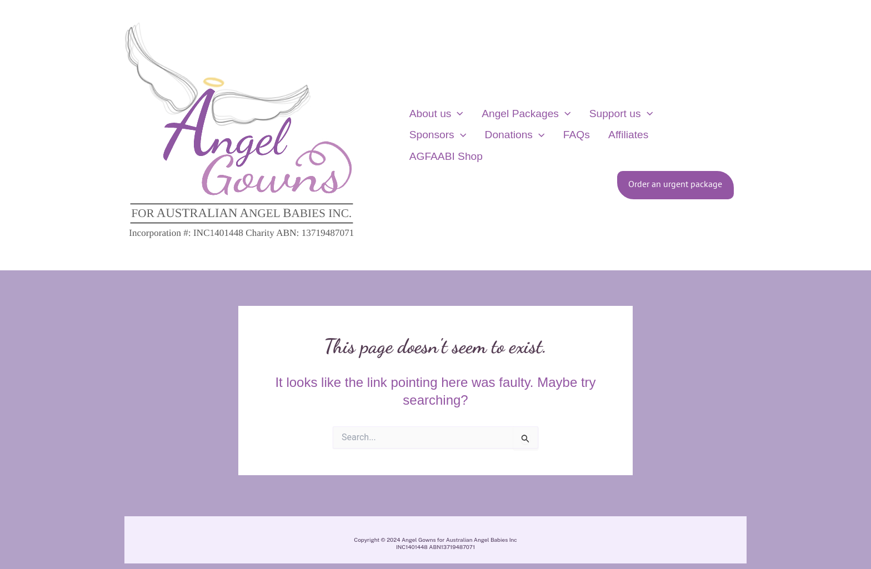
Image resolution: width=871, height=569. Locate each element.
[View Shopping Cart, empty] (765, 135)
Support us (602, 124)
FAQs (490, 146)
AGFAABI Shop (602, 146)
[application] (454, 124)
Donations (435, 146)
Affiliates (534, 146)
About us (432, 124)
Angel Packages (514, 124)
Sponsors (674, 124)
